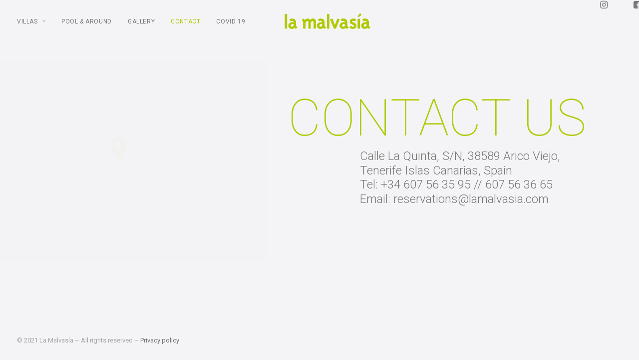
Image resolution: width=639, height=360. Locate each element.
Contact (185, 28)
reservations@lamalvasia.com (472, 212)
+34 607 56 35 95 (427, 197)
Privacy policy (159, 340)
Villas (31, 28)
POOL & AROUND (86, 28)
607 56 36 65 (520, 197)
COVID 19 (230, 28)
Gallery (141, 28)
